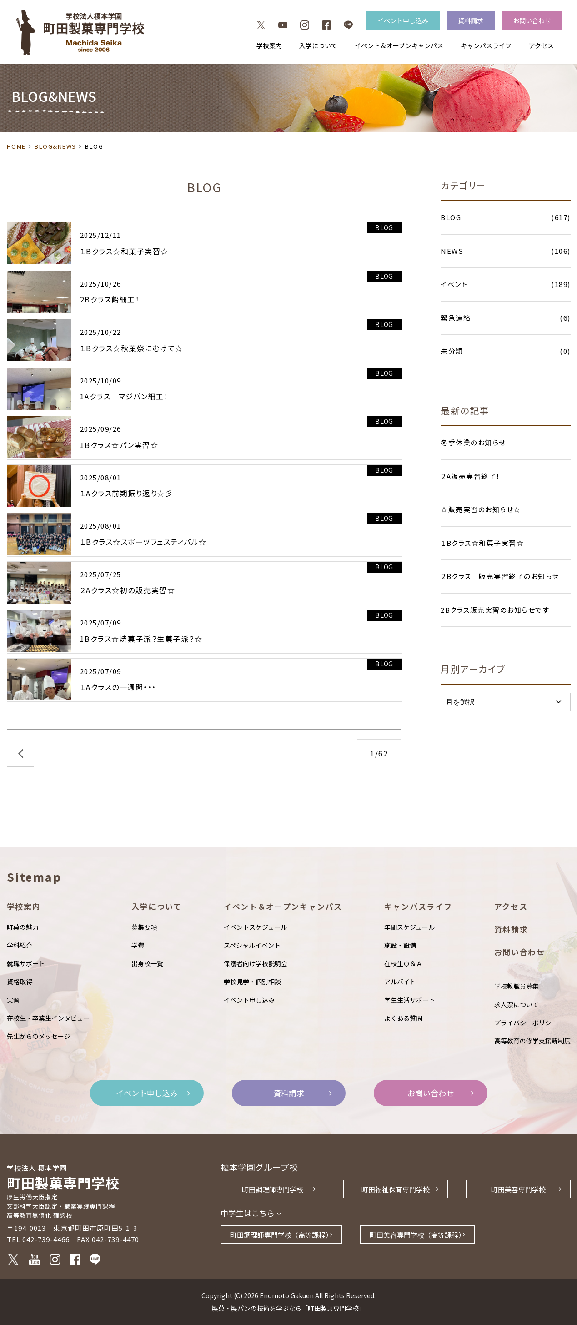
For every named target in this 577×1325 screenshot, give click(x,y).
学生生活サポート (409, 999)
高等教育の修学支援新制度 (532, 1040)
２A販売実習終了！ (471, 476)
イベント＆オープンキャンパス (399, 45)
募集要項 (144, 927)
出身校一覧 (147, 963)
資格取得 (19, 981)
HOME (16, 146)
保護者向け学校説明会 (255, 963)
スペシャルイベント (252, 945)
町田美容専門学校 (518, 1189)
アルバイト (400, 981)
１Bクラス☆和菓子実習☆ (482, 543)
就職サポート (26, 963)
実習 (13, 999)
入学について (318, 45)
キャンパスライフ (486, 45)
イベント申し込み (402, 20)
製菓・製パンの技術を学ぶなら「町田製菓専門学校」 (288, 1308)
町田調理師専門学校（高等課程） (281, 1234)
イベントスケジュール (255, 927)
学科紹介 (19, 945)
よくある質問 (403, 1018)
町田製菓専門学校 (114, 1196)
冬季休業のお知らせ (473, 442)
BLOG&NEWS (55, 146)
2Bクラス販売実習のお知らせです (495, 610)
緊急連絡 (505, 318)
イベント (505, 284)
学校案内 (269, 45)
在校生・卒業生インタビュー (48, 1018)
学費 (137, 945)
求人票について (516, 1004)
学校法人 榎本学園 (37, 1168)
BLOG (384, 227)
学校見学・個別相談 (252, 981)
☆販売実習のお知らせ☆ (481, 509)
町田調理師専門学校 (272, 1189)
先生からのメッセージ (38, 1036)
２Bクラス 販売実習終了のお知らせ (500, 576)
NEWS (505, 251)
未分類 (505, 351)
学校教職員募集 (516, 986)
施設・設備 (400, 945)
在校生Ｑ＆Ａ (403, 963)
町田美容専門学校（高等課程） (417, 1234)
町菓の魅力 (23, 927)
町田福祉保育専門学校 (395, 1189)
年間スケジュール (409, 927)
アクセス (541, 45)
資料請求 (470, 20)
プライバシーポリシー (526, 1022)
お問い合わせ (532, 20)
